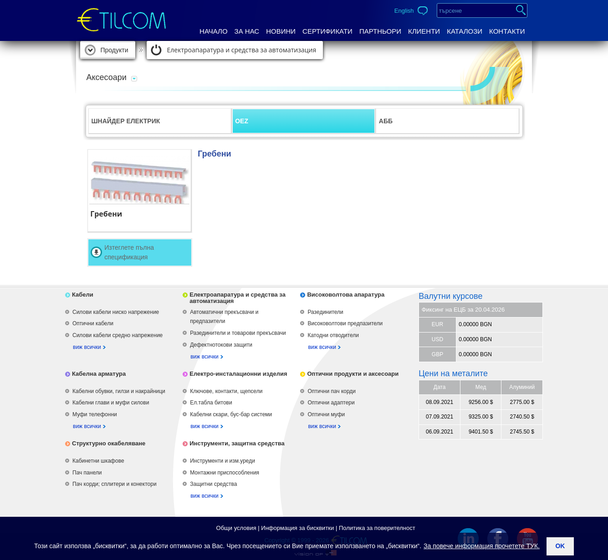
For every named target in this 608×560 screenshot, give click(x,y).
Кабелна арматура (99, 373)
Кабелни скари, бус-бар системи (231, 414)
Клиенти (424, 31)
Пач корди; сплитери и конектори (114, 484)
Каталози (464, 31)
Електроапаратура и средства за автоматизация (242, 49)
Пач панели (87, 472)
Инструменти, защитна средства (237, 443)
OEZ (241, 121)
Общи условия (236, 528)
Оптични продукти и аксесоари (353, 373)
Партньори (380, 31)
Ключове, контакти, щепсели (226, 391)
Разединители (325, 312)
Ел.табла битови (211, 402)
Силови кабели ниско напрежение (115, 312)
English (404, 10)
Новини (281, 31)
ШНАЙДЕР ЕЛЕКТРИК (126, 121)
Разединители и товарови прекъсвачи (238, 333)
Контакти (507, 31)
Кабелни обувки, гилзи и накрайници (118, 391)
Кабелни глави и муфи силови (110, 402)
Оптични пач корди (331, 391)
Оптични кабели (92, 323)
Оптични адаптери (330, 402)
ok (560, 546)
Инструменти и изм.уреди (222, 461)
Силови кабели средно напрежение (117, 335)
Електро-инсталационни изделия (238, 373)
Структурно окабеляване (108, 443)
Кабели (82, 294)
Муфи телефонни (94, 414)
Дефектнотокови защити (221, 345)
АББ (386, 121)
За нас (247, 31)
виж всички (87, 347)
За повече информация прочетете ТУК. (482, 546)
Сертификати (327, 31)
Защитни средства (213, 484)
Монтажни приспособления (224, 472)
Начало (213, 31)
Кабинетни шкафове (98, 461)
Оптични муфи (326, 414)
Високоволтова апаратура (345, 294)
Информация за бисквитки (297, 528)
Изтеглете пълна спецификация (129, 252)
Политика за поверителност (377, 528)
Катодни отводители (332, 335)
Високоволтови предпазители (345, 323)
